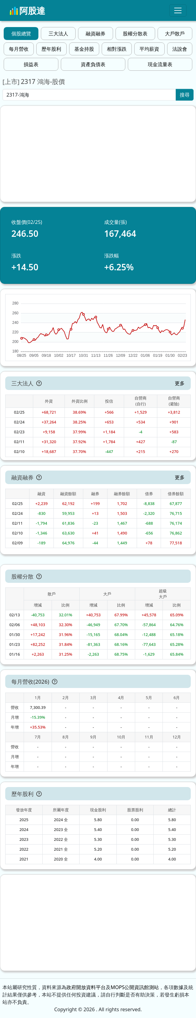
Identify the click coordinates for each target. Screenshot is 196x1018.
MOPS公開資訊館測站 (135, 987)
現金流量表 (160, 64)
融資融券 (95, 33)
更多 (180, 383)
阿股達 (27, 10)
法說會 (179, 49)
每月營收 (19, 49)
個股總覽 (21, 33)
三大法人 (58, 33)
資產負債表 (93, 64)
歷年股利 (51, 49)
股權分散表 (135, 33)
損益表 (31, 64)
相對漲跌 (117, 49)
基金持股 (84, 49)
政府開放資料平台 (86, 987)
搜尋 (185, 94)
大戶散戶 (175, 33)
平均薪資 (149, 49)
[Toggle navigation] (177, 10)
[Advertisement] (98, 154)
